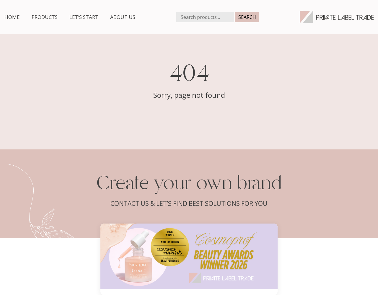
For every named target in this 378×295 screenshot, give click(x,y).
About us (122, 17)
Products (45, 17)
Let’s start (83, 17)
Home (12, 17)
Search (247, 17)
